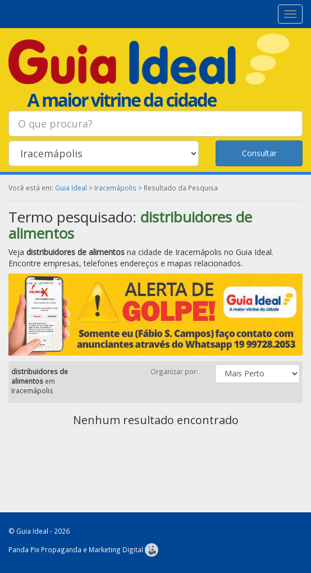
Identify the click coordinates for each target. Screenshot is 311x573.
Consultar (259, 153)
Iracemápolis (115, 187)
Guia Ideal (71, 187)
